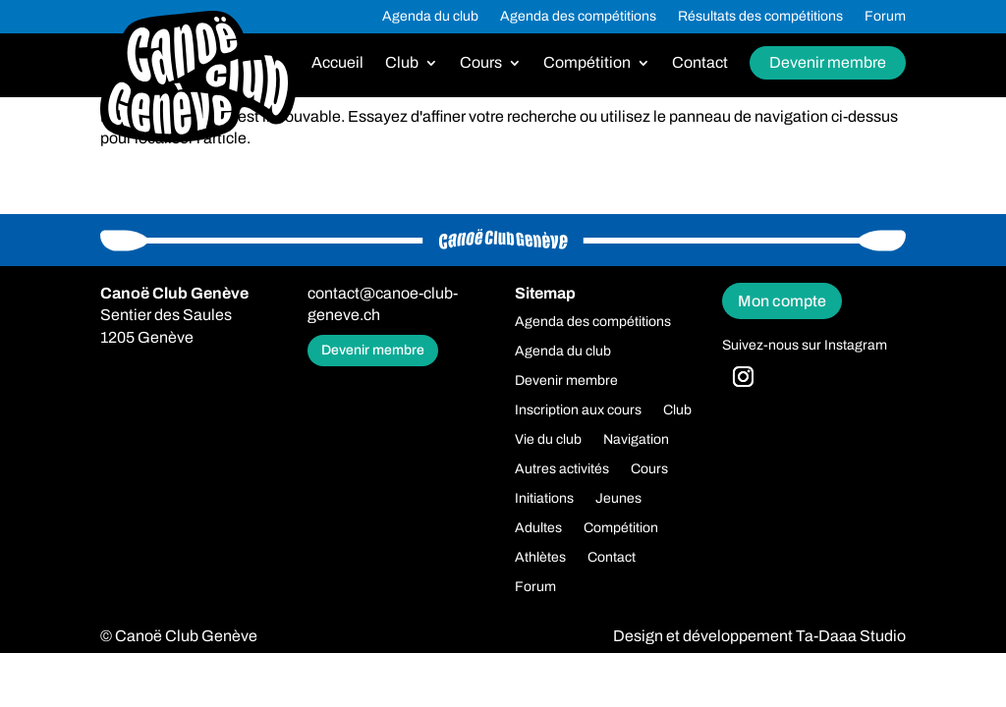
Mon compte (782, 301)
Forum (885, 17)
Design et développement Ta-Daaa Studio (759, 635)
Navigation (636, 440)
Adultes (538, 528)
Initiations (544, 499)
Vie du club (548, 440)
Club (402, 63)
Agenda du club (430, 17)
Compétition (587, 63)
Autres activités (562, 469)
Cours (481, 63)
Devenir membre (827, 62)
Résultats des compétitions (760, 17)
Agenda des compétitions (578, 17)
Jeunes (618, 499)
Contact (700, 63)
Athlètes (540, 558)
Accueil (337, 63)
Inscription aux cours (578, 410)
